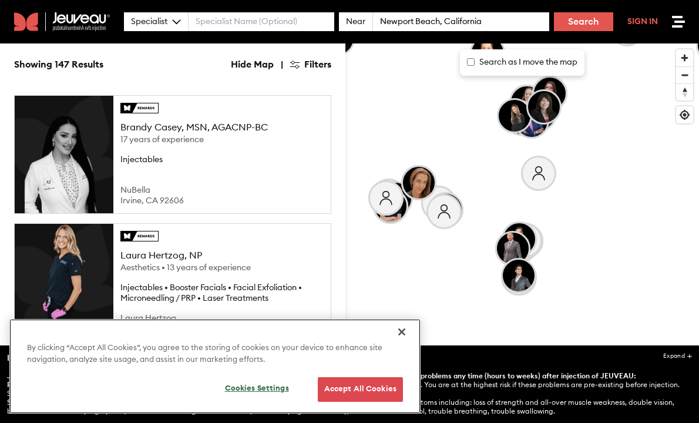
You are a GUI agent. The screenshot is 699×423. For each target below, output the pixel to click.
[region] (215, 371)
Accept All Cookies (360, 394)
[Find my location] (684, 114)
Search (583, 21)
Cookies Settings (257, 393)
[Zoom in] (684, 57)
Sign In (642, 22)
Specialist (156, 22)
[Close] (402, 337)
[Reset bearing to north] (684, 91)
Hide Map (252, 64)
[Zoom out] (684, 74)
